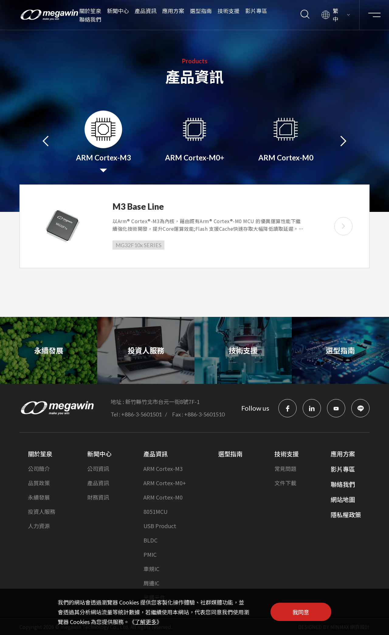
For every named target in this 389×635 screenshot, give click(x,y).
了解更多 (146, 622)
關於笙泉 (90, 11)
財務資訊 (98, 497)
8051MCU (155, 511)
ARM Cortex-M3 (163, 468)
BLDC (150, 540)
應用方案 (173, 11)
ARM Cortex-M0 (163, 497)
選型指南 (201, 11)
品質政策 (39, 483)
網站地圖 (343, 499)
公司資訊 (98, 468)
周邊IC (151, 583)
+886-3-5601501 (141, 414)
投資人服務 (41, 511)
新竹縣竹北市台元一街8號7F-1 (162, 401)
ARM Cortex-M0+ (164, 483)
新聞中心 (118, 11)
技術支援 (228, 11)
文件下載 (285, 483)
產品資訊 (146, 11)
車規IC (151, 569)
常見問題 (285, 468)
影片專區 (256, 11)
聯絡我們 (90, 19)
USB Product (159, 526)
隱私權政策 (346, 514)
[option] (103, 141)
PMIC (150, 554)
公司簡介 (39, 468)
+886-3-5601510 (204, 414)
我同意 (301, 612)
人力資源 (39, 526)
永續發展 (39, 497)
